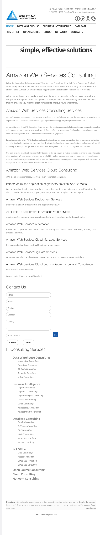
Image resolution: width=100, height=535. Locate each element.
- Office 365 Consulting (27, 464)
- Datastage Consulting (27, 365)
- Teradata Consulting (26, 373)
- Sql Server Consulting (27, 426)
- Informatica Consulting (28, 361)
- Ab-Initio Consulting (26, 369)
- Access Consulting (25, 456)
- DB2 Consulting (24, 430)
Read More (91, 508)
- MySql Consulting (25, 434)
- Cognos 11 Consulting (27, 391)
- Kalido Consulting (25, 377)
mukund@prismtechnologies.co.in (80, 12)
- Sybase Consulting (25, 442)
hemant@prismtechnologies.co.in (80, 8)
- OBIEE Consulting (25, 403)
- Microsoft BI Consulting (28, 407)
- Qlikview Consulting (26, 399)
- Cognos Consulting (26, 387)
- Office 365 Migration (27, 460)
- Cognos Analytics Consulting (30, 395)
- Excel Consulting (25, 452)
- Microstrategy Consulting (29, 411)
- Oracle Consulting (25, 422)
